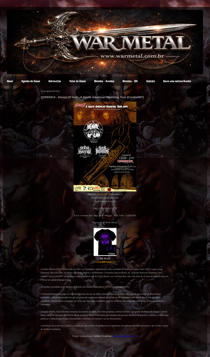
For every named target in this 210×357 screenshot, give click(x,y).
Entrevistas (55, 81)
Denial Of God (104, 194)
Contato (150, 81)
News (10, 81)
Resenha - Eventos (104, 81)
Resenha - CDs (130, 81)
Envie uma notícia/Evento (177, 81)
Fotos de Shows (77, 81)
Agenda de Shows (30, 81)
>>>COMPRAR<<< (105, 262)
